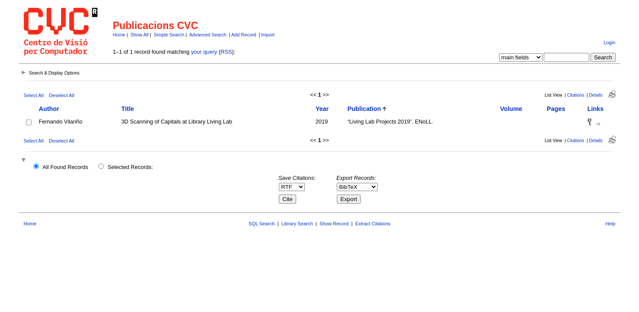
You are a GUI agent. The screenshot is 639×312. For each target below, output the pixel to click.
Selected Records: (130, 167)
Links (595, 108)
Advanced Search (207, 34)
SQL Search (261, 223)
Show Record (334, 223)
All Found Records (65, 167)
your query (204, 52)
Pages (556, 108)
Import (268, 34)
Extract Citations (372, 223)
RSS (226, 52)
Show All (139, 34)
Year (322, 108)
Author (49, 108)
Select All (34, 95)
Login (609, 42)
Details (596, 95)
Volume (511, 108)
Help (610, 223)
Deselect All (61, 95)
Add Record (243, 34)
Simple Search (169, 34)
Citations (575, 95)
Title (127, 108)
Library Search (297, 223)
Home (119, 34)
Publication (364, 108)
